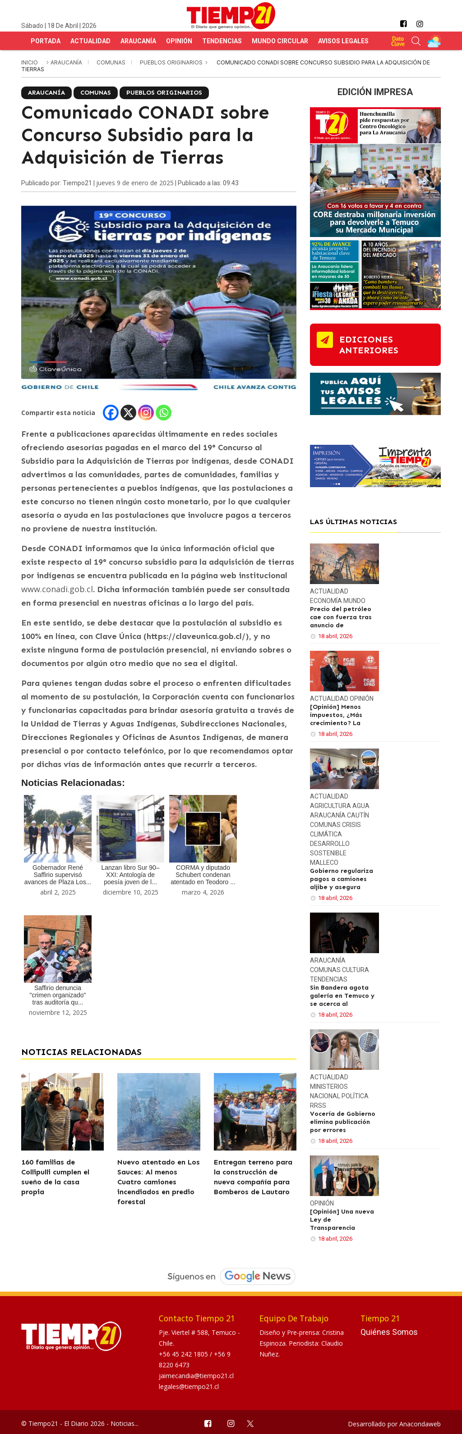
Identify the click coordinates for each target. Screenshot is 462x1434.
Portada (45, 41)
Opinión (179, 41)
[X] (128, 412)
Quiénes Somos (389, 1332)
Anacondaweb (420, 1424)
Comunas (112, 62)
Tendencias (222, 41)
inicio (29, 62)
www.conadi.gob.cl (57, 589)
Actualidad (90, 41)
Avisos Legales (343, 41)
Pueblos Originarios (172, 62)
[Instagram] (146, 412)
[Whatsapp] (163, 412)
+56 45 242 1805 (184, 1354)
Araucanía (138, 41)
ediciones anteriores (368, 345)
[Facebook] (111, 412)
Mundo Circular (280, 41)
